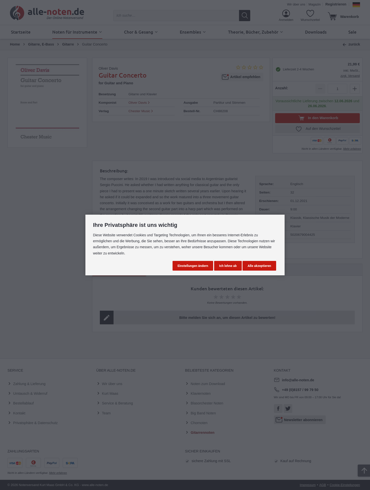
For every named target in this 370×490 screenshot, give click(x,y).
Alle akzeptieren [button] (259, 266)
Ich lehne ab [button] (228, 266)
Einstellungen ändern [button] (193, 266)
